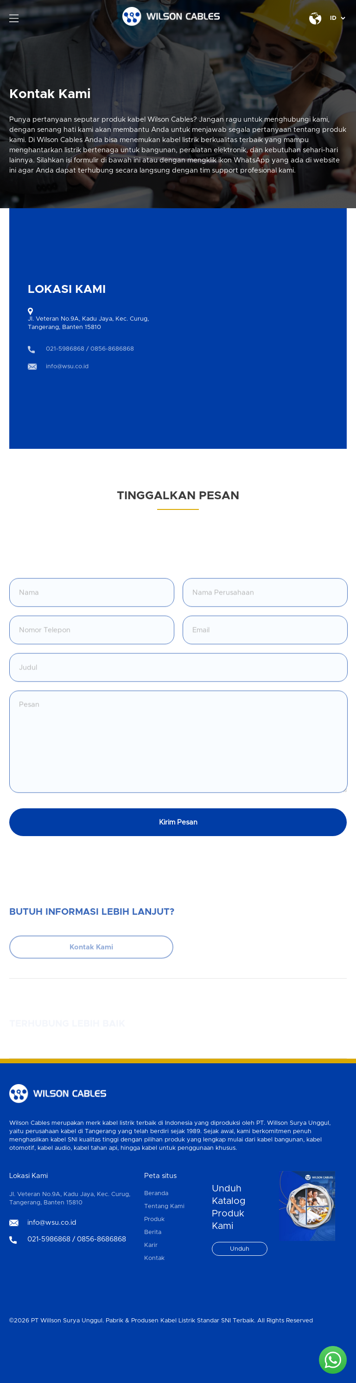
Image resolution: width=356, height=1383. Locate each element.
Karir (151, 1245)
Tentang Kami (164, 1206)
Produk (154, 1219)
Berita (152, 1232)
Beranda (156, 1194)
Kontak (154, 1258)
